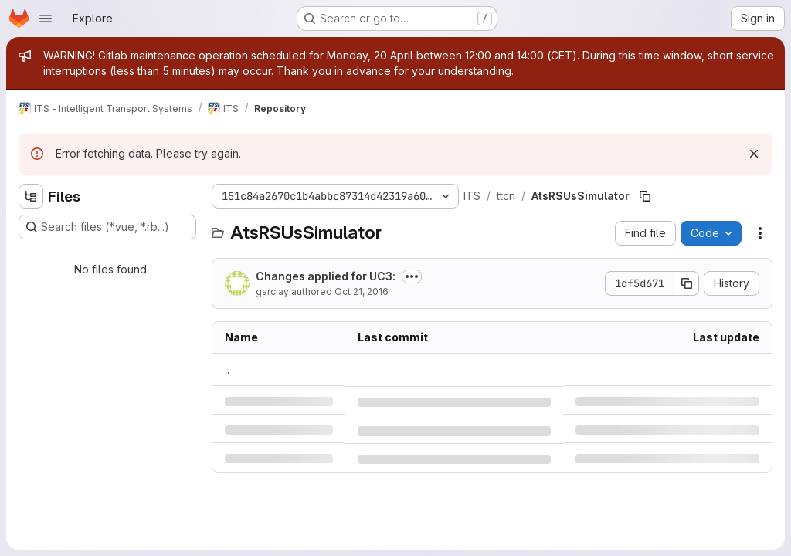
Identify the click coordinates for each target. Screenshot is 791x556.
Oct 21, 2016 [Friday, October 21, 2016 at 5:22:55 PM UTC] (361, 291)
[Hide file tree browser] (31, 196)
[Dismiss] (754, 153)
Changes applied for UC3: (326, 276)
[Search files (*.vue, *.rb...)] (107, 227)
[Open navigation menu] (45, 18)
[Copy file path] (645, 196)
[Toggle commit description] (412, 276)
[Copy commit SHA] (686, 283)
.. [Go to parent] (227, 369)
